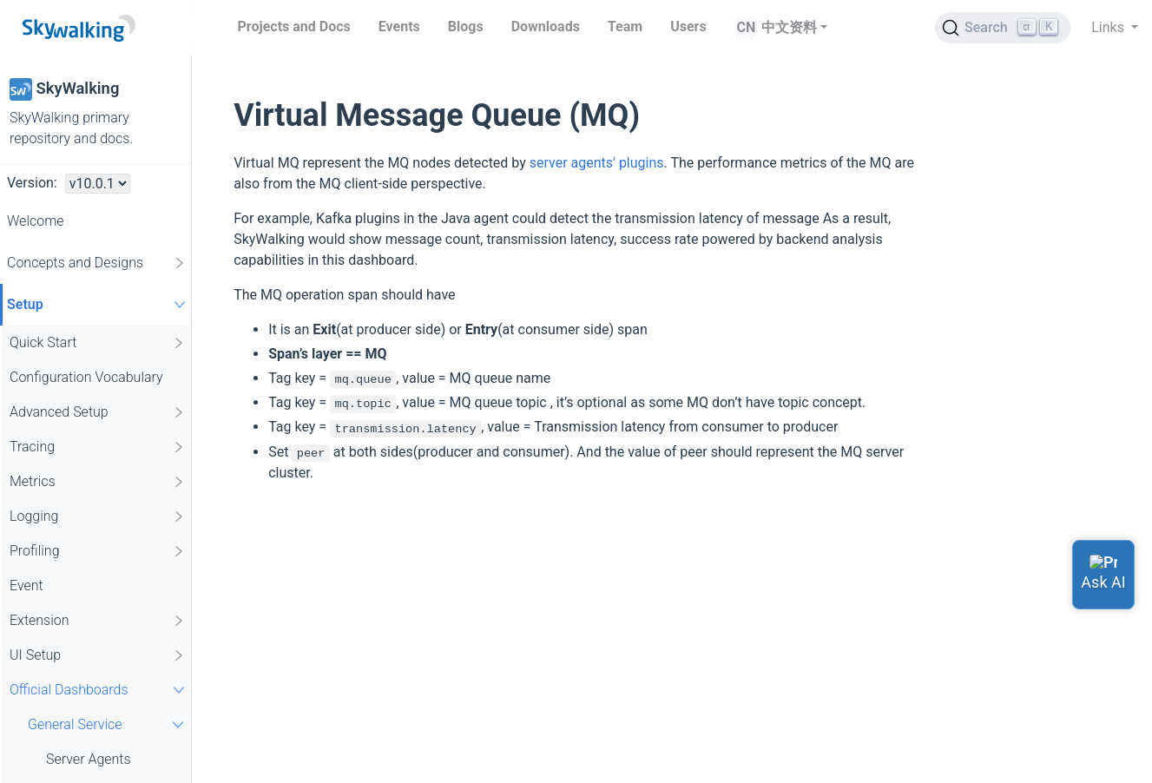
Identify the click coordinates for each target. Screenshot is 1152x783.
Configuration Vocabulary (86, 377)
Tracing (98, 447)
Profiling (98, 551)
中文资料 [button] (789, 27)
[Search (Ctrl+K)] (1002, 27)
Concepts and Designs (97, 263)
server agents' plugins (597, 163)
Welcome (35, 221)
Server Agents (88, 759)
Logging (98, 516)
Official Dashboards (99, 689)
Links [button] (1109, 27)
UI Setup (98, 655)
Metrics (98, 481)
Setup (98, 304)
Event (26, 585)
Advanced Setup (98, 412)
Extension (98, 620)
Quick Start (98, 342)
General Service (108, 724)
